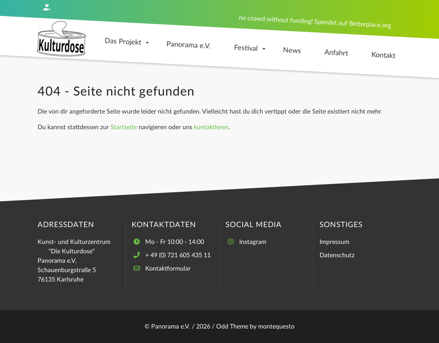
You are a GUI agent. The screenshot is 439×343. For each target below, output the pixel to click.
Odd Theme (232, 326)
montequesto (276, 326)
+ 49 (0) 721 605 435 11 (178, 255)
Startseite (123, 127)
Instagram (252, 242)
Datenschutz (337, 255)
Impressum (334, 242)
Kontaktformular (168, 268)
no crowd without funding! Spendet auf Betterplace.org (314, 21)
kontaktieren (211, 127)
